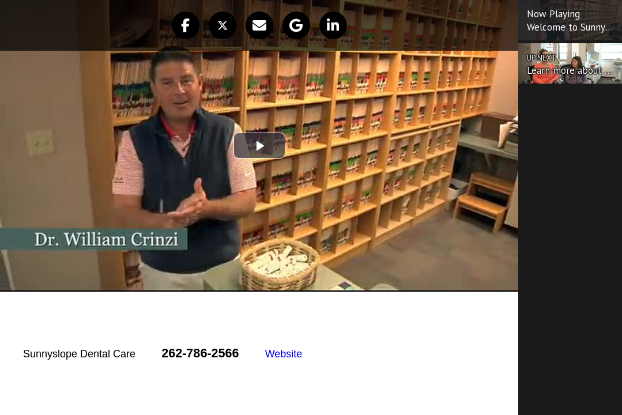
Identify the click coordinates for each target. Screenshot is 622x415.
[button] (185, 25)
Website (284, 354)
